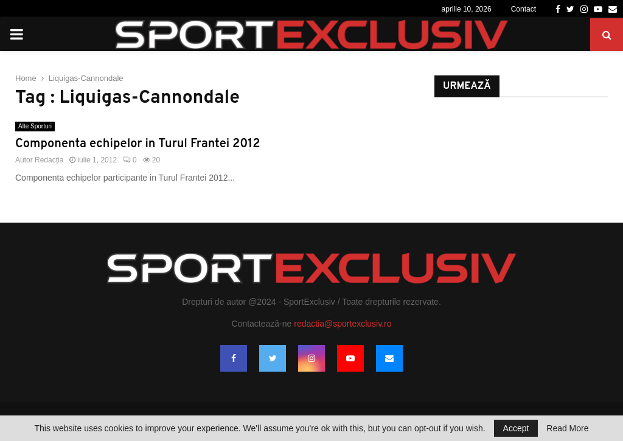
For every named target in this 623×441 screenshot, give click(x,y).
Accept (516, 428)
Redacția (49, 160)
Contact (523, 9)
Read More (567, 428)
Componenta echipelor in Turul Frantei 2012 (137, 144)
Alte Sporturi (35, 126)
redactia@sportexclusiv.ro (342, 323)
